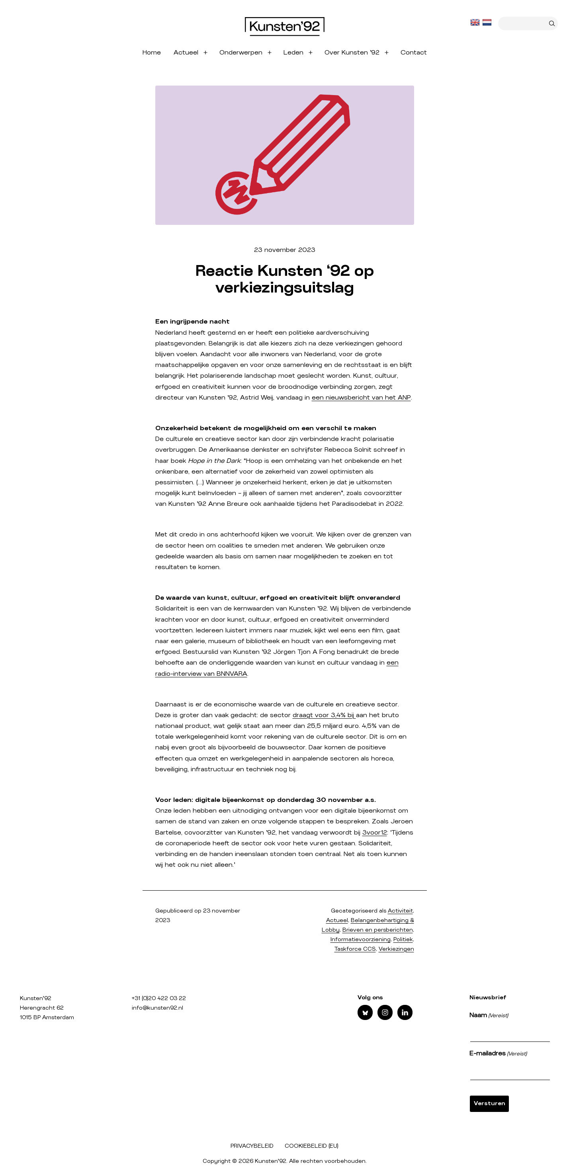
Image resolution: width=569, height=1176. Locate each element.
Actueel (186, 52)
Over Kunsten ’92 (352, 52)
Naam (488, 1016)
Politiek (403, 939)
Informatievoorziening (360, 939)
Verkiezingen (396, 949)
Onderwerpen (240, 52)
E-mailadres (498, 1054)
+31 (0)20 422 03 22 (159, 998)
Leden (293, 52)
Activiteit (400, 911)
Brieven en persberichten (377, 930)
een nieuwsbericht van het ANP (361, 397)
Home (152, 52)
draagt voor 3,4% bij (324, 715)
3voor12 (374, 832)
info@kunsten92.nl (157, 1008)
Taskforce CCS (355, 949)
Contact (414, 52)
